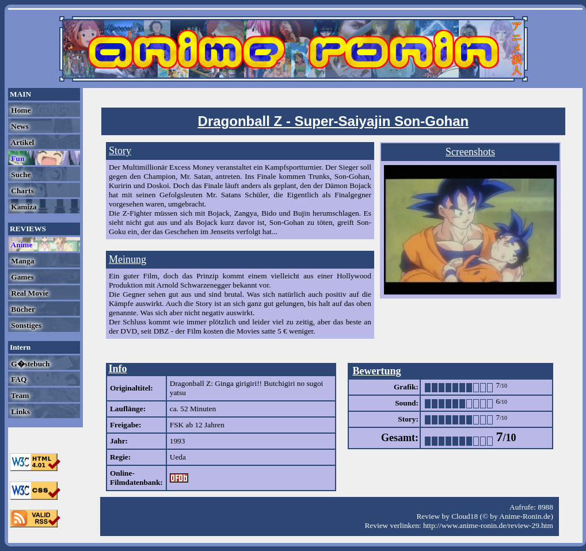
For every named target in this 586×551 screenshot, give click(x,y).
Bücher (22, 309)
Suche (20, 174)
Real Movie (28, 293)
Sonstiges (25, 325)
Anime (20, 244)
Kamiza (23, 206)
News (19, 126)
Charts (21, 190)
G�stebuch (29, 363)
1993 (177, 441)
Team (19, 395)
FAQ (17, 379)
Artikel (21, 142)
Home (20, 110)
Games (21, 277)
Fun (16, 158)
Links (19, 411)
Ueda (178, 457)
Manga (21, 261)
